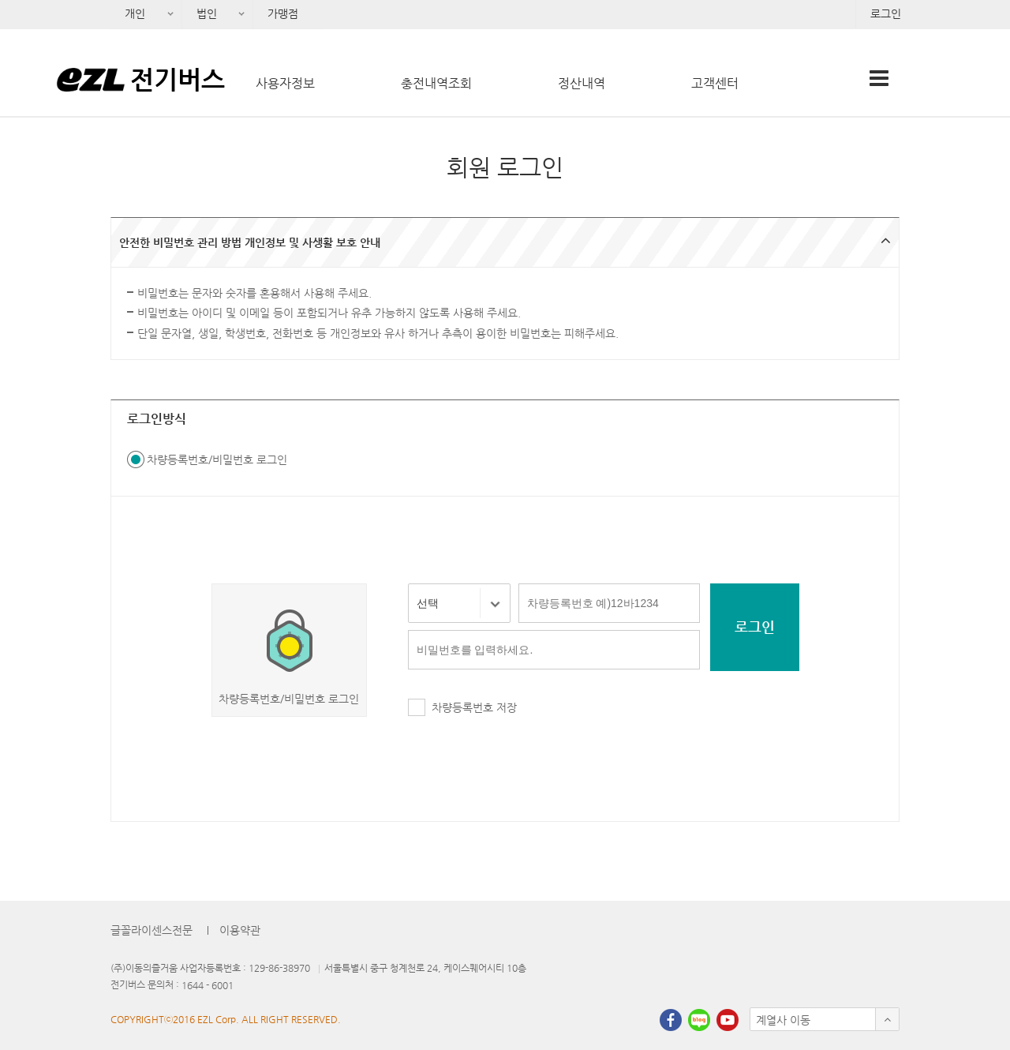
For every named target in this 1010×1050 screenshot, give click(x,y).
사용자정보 (285, 83)
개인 (129, 18)
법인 (201, 18)
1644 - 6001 (207, 985)
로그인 (885, 13)
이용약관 (239, 930)
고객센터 (715, 83)
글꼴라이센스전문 (151, 930)
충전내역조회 (436, 83)
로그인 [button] (755, 626)
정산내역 (581, 83)
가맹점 (282, 13)
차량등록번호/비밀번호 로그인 (217, 459)
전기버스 (177, 79)
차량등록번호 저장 (474, 707)
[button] (505, 242)
